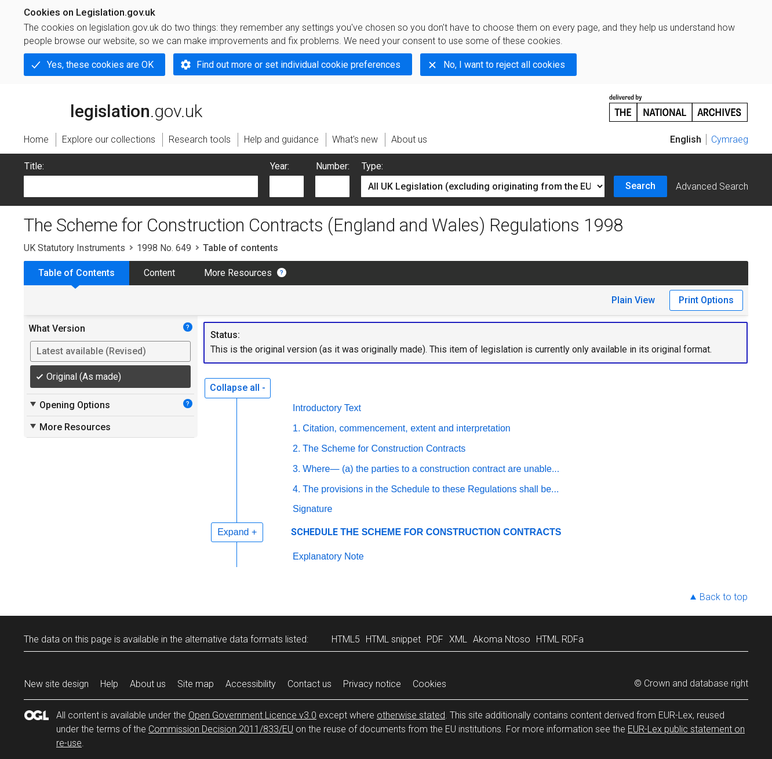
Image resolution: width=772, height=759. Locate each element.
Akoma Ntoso (501, 639)
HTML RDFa (560, 639)
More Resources (238, 272)
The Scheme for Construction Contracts (384, 448)
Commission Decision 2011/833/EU (220, 729)
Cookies (429, 683)
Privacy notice (372, 683)
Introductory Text (327, 408)
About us (148, 683)
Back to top (724, 596)
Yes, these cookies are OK (100, 64)
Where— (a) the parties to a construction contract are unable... (431, 469)
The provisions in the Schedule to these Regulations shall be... (431, 489)
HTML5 (346, 639)
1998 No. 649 (164, 247)
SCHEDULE (314, 532)
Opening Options (69, 405)
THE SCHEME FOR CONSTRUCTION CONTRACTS (450, 532)
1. (296, 428)
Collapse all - (237, 387)
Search (640, 185)
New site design (56, 683)
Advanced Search (712, 186)
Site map (195, 683)
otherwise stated (411, 715)
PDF (435, 639)
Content (159, 272)
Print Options (706, 300)
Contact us (309, 683)
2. (296, 448)
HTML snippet (393, 639)
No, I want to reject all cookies (504, 64)
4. (296, 489)
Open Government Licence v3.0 (252, 715)
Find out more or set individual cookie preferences (298, 64)
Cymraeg (729, 139)
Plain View (633, 300)
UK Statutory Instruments (74, 247)
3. (296, 469)
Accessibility (250, 683)
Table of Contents (76, 272)
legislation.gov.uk (113, 107)
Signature (313, 509)
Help (109, 683)
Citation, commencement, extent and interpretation (406, 428)
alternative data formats (234, 639)
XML (458, 639)
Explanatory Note (328, 556)
